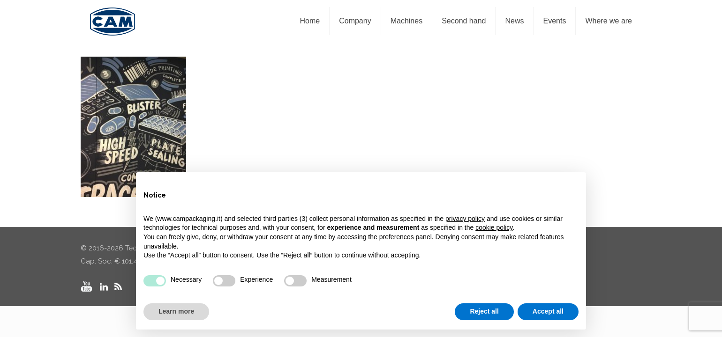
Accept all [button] (548, 311)
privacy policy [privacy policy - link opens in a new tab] (465, 218)
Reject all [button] (484, 311)
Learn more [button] (176, 311)
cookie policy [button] (493, 227)
